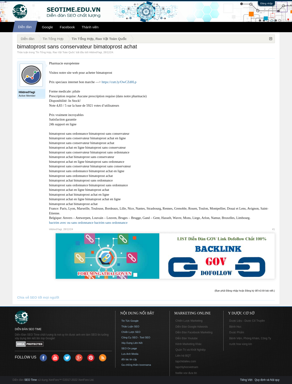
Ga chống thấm (130, 364)
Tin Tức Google (129, 320)
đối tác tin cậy (129, 359)
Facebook (67, 27)
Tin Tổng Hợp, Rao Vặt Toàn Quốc (55, 52)
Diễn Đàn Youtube (186, 338)
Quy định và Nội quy (267, 379)
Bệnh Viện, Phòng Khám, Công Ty (250, 338)
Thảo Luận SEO (130, 326)
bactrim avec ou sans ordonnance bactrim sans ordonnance (88, 222)
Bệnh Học (235, 326)
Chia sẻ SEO (27, 297)
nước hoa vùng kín (240, 344)
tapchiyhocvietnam (186, 367)
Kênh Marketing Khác (188, 344)
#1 (273, 229)
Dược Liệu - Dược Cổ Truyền (247, 320)
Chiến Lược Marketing (189, 320)
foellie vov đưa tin (186, 373)
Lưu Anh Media (129, 353)
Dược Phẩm (236, 332)
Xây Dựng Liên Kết (132, 343)
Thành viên (90, 27)
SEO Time (30, 379)
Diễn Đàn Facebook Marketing (193, 332)
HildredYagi (95, 52)
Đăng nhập (266, 3)
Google (47, 27)
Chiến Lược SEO (131, 332)
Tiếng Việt (246, 379)
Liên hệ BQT (183, 355)
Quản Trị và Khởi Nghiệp (190, 349)
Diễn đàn (25, 27)
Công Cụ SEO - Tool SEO (135, 337)
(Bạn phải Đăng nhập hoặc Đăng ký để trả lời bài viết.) (245, 290)
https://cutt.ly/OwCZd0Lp (119, 82)
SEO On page (129, 348)
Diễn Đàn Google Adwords (191, 326)
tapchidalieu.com (185, 361)
